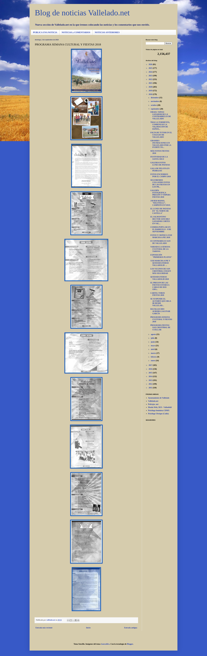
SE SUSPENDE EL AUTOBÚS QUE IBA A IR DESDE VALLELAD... (160, 302)
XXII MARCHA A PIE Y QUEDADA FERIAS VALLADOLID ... (160, 263)
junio (153, 342)
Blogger (130, 644)
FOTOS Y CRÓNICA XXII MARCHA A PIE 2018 (161, 236)
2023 (151, 76)
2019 (151, 91)
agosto (153, 334)
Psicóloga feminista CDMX (159, 410)
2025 (151, 68)
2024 (151, 72)
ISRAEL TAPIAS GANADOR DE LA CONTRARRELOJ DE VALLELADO (160, 115)
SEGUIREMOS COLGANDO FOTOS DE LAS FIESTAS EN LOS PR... (160, 183)
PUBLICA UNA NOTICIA (45, 32)
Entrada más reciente (44, 628)
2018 (151, 94)
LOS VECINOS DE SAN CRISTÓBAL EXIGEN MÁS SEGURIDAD (160, 271)
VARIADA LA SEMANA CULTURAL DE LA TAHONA (160, 249)
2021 (151, 83)
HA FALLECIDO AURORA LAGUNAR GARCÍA (160, 311)
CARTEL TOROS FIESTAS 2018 (157, 294)
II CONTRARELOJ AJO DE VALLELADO (160, 242)
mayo (153, 346)
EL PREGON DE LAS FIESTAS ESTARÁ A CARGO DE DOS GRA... (159, 286)
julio (153, 338)
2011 (151, 388)
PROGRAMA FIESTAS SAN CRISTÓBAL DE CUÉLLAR (160, 327)
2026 (151, 64)
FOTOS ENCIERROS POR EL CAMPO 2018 (160, 175)
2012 (151, 384)
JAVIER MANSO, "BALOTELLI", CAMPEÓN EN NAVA (160, 203)
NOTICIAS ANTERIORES (107, 32)
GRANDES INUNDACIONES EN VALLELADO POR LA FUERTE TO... (160, 144)
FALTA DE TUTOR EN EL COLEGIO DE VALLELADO (161, 135)
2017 (151, 365)
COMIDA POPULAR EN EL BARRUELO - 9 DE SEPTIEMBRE (160, 229)
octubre (154, 105)
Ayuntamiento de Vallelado (158, 398)
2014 (151, 376)
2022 (151, 79)
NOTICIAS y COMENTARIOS (76, 32)
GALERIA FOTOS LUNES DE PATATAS (160, 164)
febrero (154, 357)
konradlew (105, 644)
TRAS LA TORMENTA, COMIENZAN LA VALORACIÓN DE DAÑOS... (160, 125)
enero (153, 361)
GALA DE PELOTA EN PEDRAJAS (160, 169)
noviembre (155, 101)
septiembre (155, 109)
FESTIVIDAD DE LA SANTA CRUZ (159, 158)
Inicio (88, 628)
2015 (151, 373)
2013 (151, 380)
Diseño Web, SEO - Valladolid (160, 407)
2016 (151, 369)
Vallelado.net (153, 401)
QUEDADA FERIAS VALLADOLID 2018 (159, 278)
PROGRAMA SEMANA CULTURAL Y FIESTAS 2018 (161, 319)
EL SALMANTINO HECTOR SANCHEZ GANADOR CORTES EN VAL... (160, 220)
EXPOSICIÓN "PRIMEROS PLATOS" (161, 256)
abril (153, 349)
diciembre (155, 98)
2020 (151, 87)
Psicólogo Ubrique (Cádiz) (158, 414)
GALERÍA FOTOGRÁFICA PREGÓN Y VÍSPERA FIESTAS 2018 (160, 193)
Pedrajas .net (153, 404)
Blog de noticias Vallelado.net (82, 12)
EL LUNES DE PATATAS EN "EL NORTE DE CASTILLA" (160, 211)
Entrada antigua (130, 628)
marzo (153, 353)
